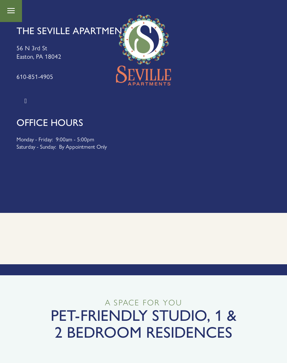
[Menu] (11, 11)
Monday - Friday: (35, 139)
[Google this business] (26, 101)
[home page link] (143, 50)
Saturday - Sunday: (36, 146)
